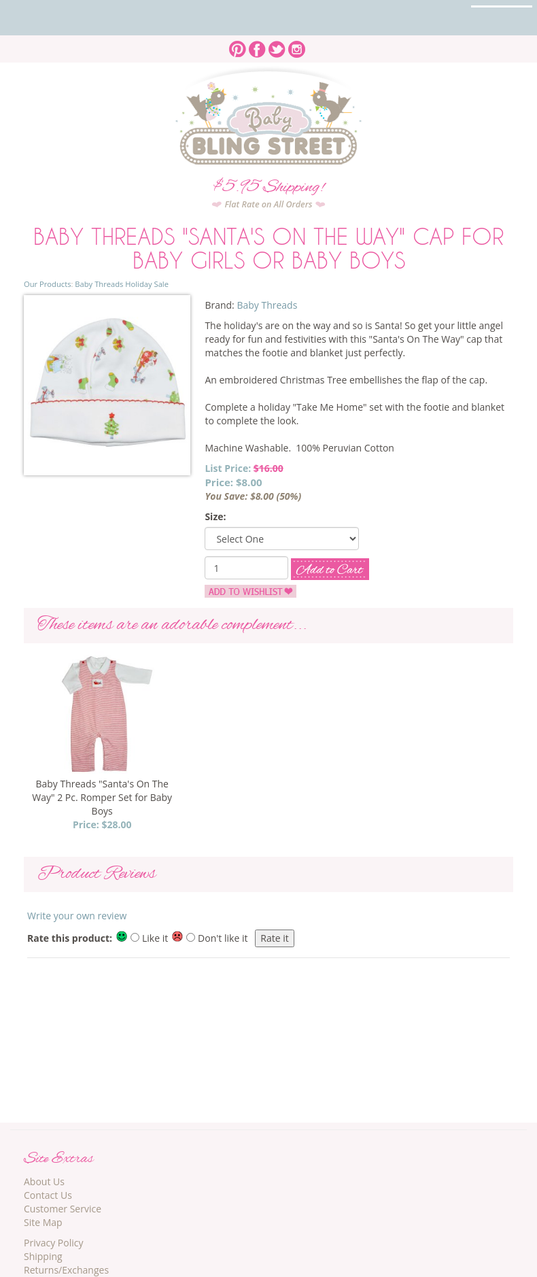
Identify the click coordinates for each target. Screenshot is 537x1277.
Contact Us (48, 1195)
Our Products (47, 284)
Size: (215, 516)
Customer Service (62, 1208)
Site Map (43, 1222)
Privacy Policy (53, 1242)
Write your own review (76, 915)
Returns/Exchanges (66, 1269)
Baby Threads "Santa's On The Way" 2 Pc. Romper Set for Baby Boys (102, 797)
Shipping (43, 1256)
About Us (44, 1181)
